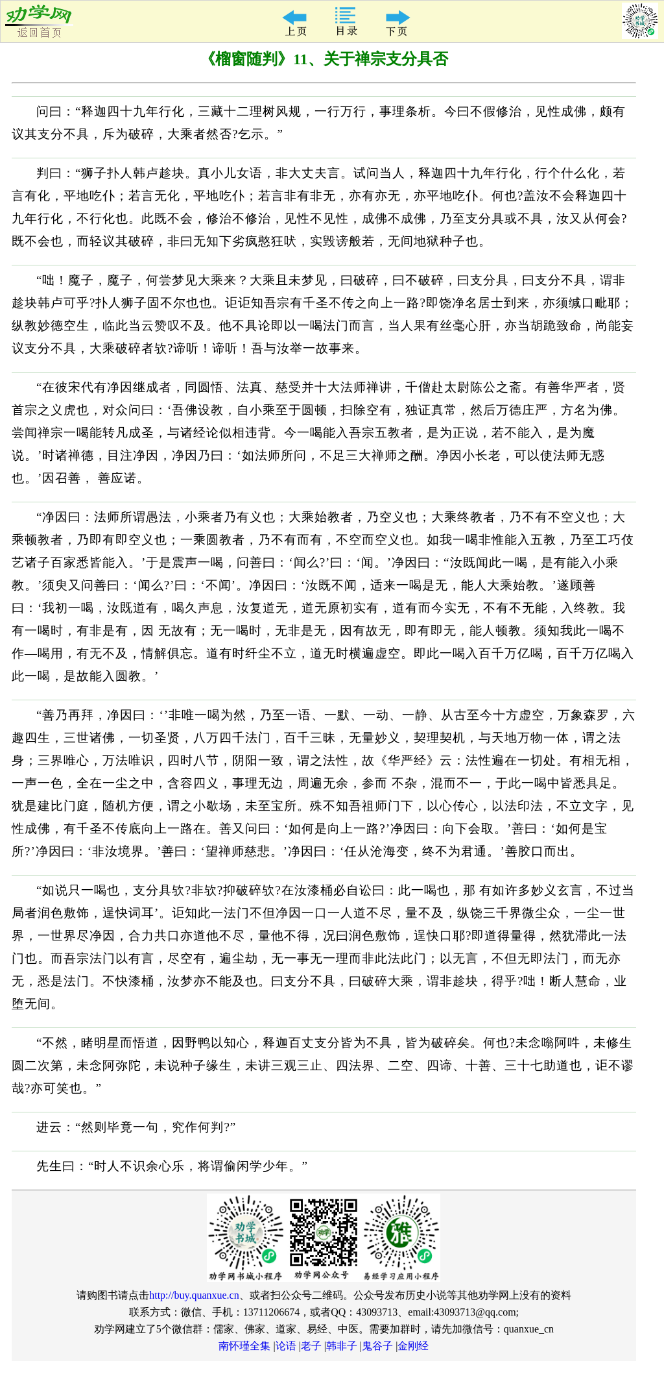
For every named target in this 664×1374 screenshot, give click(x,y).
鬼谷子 (377, 1345)
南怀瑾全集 (244, 1345)
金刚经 (413, 1345)
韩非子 (341, 1345)
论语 (286, 1345)
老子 (311, 1345)
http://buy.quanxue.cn (194, 1295)
